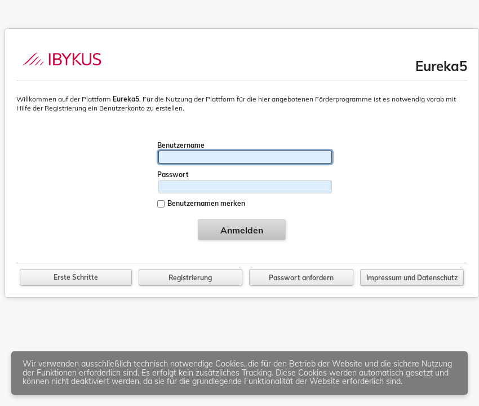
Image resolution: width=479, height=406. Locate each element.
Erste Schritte (76, 277)
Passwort (173, 174)
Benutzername (181, 145)
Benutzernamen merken (206, 203)
